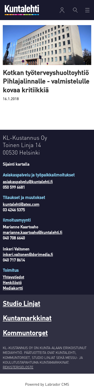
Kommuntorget (25, 332)
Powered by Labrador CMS (47, 384)
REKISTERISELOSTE (18, 367)
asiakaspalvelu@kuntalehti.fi (28, 181)
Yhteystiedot (13, 277)
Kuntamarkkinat (27, 317)
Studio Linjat (21, 303)
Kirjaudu (62, 10)
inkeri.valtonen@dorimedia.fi (28, 254)
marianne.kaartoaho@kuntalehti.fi (32, 232)
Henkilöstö (12, 282)
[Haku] (75, 10)
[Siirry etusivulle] (21, 10)
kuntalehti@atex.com (21, 204)
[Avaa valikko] (87, 10)
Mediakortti (13, 288)
